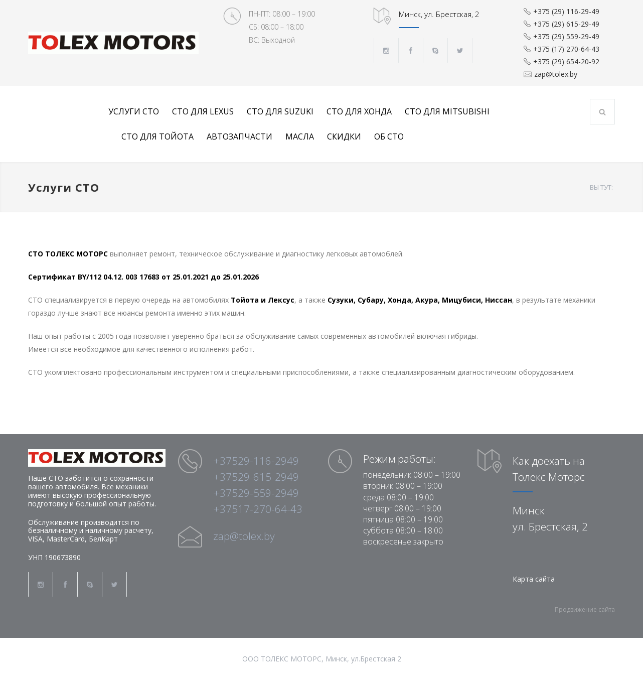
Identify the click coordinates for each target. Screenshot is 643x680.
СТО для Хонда (359, 111)
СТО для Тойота (157, 136)
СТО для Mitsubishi (447, 111)
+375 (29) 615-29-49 (566, 24)
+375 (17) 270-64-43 (566, 49)
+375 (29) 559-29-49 (566, 36)
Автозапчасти (239, 136)
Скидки (344, 136)
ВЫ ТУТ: (601, 187)
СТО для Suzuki (280, 111)
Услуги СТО (133, 111)
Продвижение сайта (585, 610)
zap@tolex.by (555, 74)
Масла (299, 136)
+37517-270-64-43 (257, 509)
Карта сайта (534, 579)
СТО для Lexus (203, 111)
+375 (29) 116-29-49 (566, 11)
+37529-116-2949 (256, 461)
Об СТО (389, 136)
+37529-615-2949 (256, 477)
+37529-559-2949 (256, 493)
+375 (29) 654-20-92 (566, 61)
